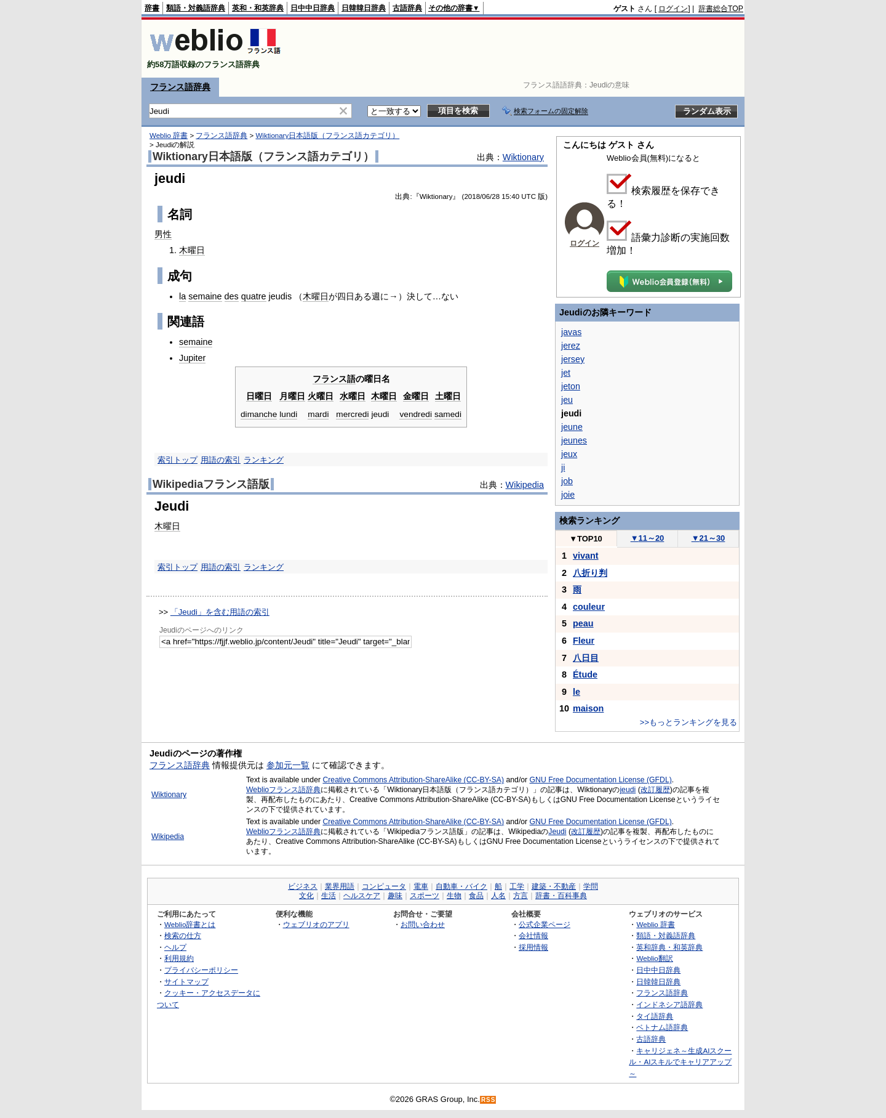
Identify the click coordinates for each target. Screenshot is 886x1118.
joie (568, 495)
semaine (205, 296)
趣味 (395, 895)
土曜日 (448, 396)
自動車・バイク (461, 886)
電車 (420, 886)
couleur (589, 607)
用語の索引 (221, 459)
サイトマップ (186, 982)
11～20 (647, 538)
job (567, 481)
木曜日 (192, 250)
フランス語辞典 (180, 87)
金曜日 (416, 396)
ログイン (673, 8)
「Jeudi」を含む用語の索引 (219, 612)
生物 (454, 895)
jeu (567, 400)
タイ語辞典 (654, 1016)
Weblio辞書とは (189, 924)
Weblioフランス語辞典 (283, 789)
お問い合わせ (423, 924)
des (232, 296)
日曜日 (259, 396)
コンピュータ (384, 886)
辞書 (152, 8)
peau (583, 623)
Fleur (583, 641)
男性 (163, 234)
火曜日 (320, 396)
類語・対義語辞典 (195, 8)
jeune (572, 427)
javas (571, 332)
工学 (516, 886)
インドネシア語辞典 (669, 1004)
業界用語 (339, 886)
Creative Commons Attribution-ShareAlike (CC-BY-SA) (413, 780)
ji (563, 467)
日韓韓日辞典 (363, 8)
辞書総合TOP (720, 8)
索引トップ (178, 459)
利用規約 (179, 958)
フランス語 (334, 379)
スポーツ (424, 895)
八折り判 (590, 573)
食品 (476, 895)
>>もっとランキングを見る (688, 722)
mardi (318, 414)
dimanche (259, 414)
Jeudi (557, 831)
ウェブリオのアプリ (316, 924)
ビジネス (302, 886)
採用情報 (533, 947)
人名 (498, 895)
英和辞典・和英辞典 (669, 947)
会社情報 (533, 935)
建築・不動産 (554, 886)
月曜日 (292, 396)
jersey (573, 359)
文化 (306, 895)
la (182, 296)
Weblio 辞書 (169, 135)
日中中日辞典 (312, 8)
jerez (570, 345)
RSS (488, 1099)
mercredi (352, 414)
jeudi (380, 414)
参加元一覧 (287, 765)
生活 (328, 895)
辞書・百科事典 (561, 895)
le (576, 692)
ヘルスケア (361, 895)
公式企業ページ (544, 924)
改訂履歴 (655, 789)
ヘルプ (175, 947)
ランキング (264, 459)
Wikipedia (525, 485)
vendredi (415, 414)
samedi (447, 414)
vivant (586, 556)
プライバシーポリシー (201, 970)
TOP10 (585, 538)
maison (588, 708)
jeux (569, 454)
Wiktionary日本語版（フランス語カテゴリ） (327, 135)
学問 (590, 886)
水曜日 (352, 396)
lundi (288, 414)
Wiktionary (523, 157)
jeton (570, 386)
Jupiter (192, 358)
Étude (585, 674)
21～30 (708, 538)
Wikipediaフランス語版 (211, 484)
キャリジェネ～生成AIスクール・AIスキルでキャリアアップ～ (680, 1062)
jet (565, 373)
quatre (253, 296)
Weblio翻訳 (654, 958)
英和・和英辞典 (258, 8)
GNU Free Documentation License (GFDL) (601, 780)
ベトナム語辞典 (662, 1027)
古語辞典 (407, 8)
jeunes (574, 440)
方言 (520, 895)
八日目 (586, 658)
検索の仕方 (182, 935)
